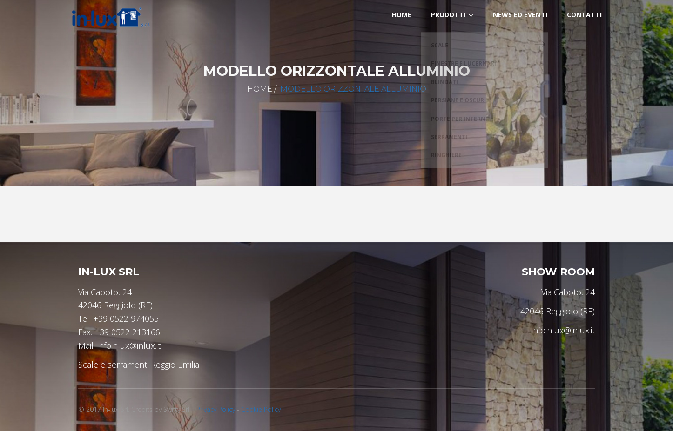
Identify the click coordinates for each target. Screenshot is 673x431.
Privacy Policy (215, 409)
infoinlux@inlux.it (129, 345)
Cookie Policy (261, 409)
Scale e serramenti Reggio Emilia (138, 364)
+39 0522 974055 (126, 318)
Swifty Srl (176, 409)
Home (259, 89)
